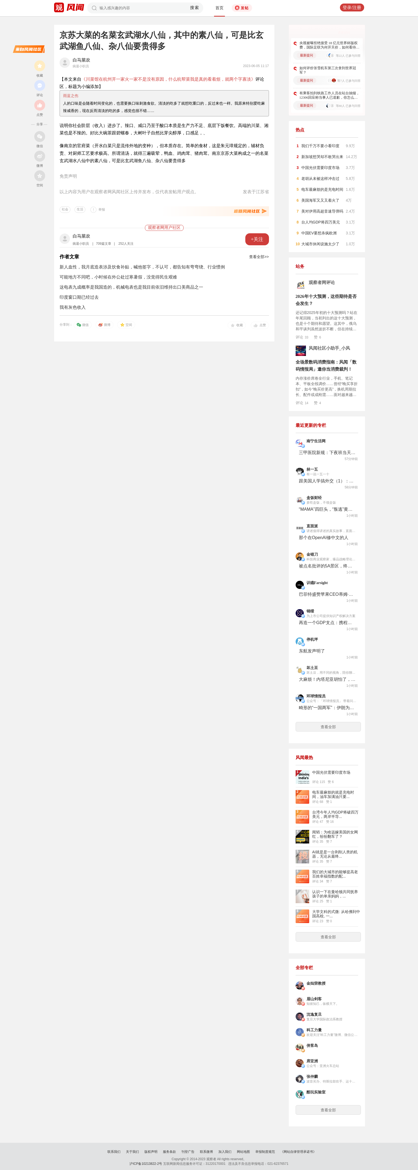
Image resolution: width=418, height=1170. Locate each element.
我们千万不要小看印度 (320, 146)
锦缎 (310, 611)
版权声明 (150, 1152)
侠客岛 (312, 1046)
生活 (80, 209)
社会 (65, 209)
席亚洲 (312, 1061)
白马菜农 (81, 60)
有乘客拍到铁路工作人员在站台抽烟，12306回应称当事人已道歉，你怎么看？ (329, 95)
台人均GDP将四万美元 (320, 222)
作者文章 (69, 256)
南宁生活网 (316, 441)
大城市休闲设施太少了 (320, 244)
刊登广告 (187, 1152)
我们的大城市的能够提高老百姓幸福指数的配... (335, 874)
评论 (302, 337)
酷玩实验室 (316, 1092)
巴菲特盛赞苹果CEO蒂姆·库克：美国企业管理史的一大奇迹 (327, 594)
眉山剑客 (314, 999)
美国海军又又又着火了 (320, 200)
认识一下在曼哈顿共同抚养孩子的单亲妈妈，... (335, 894)
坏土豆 (312, 668)
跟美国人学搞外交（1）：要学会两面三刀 (327, 481)
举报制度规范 (265, 1152)
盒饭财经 (314, 498)
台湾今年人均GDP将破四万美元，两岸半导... (335, 814)
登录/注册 (352, 7)
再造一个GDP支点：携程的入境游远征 (327, 622)
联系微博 (206, 1152)
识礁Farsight (317, 583)
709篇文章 (103, 244)
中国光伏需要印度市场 (320, 167)
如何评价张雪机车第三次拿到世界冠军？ (327, 70)
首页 (219, 8)
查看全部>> (259, 257)
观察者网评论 (322, 282)
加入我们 (224, 1152)
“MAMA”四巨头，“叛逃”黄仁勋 (327, 509)
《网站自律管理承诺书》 (298, 1152)
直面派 (312, 526)
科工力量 (314, 1030)
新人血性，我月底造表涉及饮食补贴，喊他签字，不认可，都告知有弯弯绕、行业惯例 (142, 267)
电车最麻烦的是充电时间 (322, 189)
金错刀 (312, 554)
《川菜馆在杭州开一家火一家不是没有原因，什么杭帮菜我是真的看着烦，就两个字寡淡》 (168, 79)
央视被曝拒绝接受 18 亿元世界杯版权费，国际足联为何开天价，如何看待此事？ (329, 45)
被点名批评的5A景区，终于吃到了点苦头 (327, 566)
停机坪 (312, 639)
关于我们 (132, 1152)
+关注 (257, 239)
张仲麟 (312, 1077)
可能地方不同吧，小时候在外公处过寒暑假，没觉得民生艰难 (118, 277)
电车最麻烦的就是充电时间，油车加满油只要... (333, 794)
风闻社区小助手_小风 (329, 348)
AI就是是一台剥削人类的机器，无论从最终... (335, 854)
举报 (101, 209)
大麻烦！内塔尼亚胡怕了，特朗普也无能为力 (327, 679)
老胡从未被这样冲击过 (320, 178)
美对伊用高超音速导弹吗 (322, 211)
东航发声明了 (312, 651)
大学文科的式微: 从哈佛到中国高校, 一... (336, 913)
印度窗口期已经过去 (79, 297)
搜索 (194, 7)
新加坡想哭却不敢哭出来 (322, 157)
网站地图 (243, 1152)
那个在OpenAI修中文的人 (323, 537)
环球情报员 (316, 696)
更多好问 (344, 32)
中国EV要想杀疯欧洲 (319, 233)
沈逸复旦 (314, 1014)
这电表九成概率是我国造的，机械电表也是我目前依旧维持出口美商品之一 (131, 287)
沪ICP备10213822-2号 (145, 1164)
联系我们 (113, 1152)
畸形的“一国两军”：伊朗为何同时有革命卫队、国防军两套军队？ (327, 707)
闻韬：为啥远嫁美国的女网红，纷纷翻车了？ (335, 834)
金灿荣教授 (316, 983)
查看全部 (328, 727)
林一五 (312, 469)
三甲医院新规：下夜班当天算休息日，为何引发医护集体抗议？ (327, 452)
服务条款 (169, 1152)
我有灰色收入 (73, 307)
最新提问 (306, 55)
